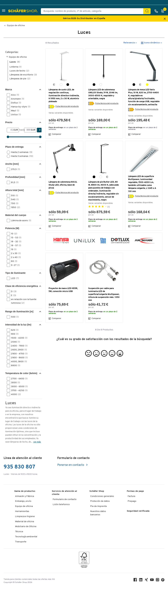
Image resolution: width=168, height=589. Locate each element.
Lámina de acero (20, 220)
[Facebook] (135, 580)
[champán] (147, 84)
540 (14, 199)
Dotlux (15, 102)
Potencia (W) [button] (12, 228)
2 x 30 (15, 253)
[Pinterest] (162, 580)
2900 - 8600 (18, 357)
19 (13, 249)
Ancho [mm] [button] (12, 164)
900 (14, 334)
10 (13, 233)
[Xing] (146, 580)
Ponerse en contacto (71, 465)
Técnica (19, 531)
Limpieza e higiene (25, 516)
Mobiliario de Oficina (25, 526)
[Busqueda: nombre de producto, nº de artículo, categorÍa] (93, 11)
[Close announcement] (165, 19)
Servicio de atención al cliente (64, 493)
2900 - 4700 (18, 353)
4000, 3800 (18, 361)
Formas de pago (135, 491)
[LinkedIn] (141, 580)
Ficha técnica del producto (67, 106)
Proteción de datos (100, 501)
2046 (14, 342)
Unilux (15, 114)
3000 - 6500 (18, 386)
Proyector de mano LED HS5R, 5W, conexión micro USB (63, 289)
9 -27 (14, 265)
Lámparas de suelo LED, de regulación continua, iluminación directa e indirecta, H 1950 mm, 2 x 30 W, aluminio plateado (64, 96)
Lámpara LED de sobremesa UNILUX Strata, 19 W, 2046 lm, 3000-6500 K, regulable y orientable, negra (103, 94)
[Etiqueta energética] (51, 107)
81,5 (14, 182)
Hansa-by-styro (19, 106)
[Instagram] (157, 580)
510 (13, 195)
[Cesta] (163, 11)
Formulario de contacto (64, 499)
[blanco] (61, 84)
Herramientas (22, 511)
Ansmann (16, 98)
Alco (14, 95)
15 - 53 (15, 237)
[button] (4, 11)
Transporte (20, 542)
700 (14, 203)
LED (14, 278)
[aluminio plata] (54, 84)
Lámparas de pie (20, 79)
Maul (14, 110)
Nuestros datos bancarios (98, 513)
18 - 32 (15, 241)
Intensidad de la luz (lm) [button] (18, 324)
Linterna (15, 67)
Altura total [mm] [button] (14, 190)
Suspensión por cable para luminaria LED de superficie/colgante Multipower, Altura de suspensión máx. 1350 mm (104, 294)
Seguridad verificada (138, 511)
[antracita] (134, 84)
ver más (37, 442)
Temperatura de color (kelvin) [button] (21, 373)
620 (14, 330)
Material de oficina (24, 521)
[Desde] (10, 130)
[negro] (68, 84)
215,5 (14, 169)
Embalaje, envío (23, 501)
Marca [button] (8, 89)
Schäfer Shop (96, 491)
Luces (15, 62)
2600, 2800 (18, 349)
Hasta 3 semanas (21, 156)
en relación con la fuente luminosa (21, 301)
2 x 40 (15, 257)
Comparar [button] (55, 134)
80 (13, 261)
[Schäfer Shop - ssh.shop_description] (23, 11)
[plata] (140, 84)
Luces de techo (19, 71)
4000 (15, 394)
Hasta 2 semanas (20, 152)
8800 (14, 365)
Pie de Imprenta (98, 506)
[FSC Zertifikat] (84, 560)
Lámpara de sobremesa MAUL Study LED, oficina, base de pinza (63, 185)
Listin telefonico (61, 504)
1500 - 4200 (18, 338)
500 (14, 317)
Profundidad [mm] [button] (15, 177)
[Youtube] (152, 580)
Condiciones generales (102, 496)
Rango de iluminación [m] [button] (19, 311)
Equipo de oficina (16, 25)
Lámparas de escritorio (23, 75)
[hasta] (27, 130)
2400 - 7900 (18, 345)
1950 (14, 207)
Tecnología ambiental (26, 536)
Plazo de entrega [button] (14, 146)
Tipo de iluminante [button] (15, 273)
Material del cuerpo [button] (15, 215)
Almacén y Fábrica (24, 496)
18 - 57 (15, 245)
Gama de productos (24, 491)
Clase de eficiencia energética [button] (21, 286)
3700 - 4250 (18, 390)
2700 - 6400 (18, 378)
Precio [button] (8, 122)
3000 (14, 382)
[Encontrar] (147, 11)
